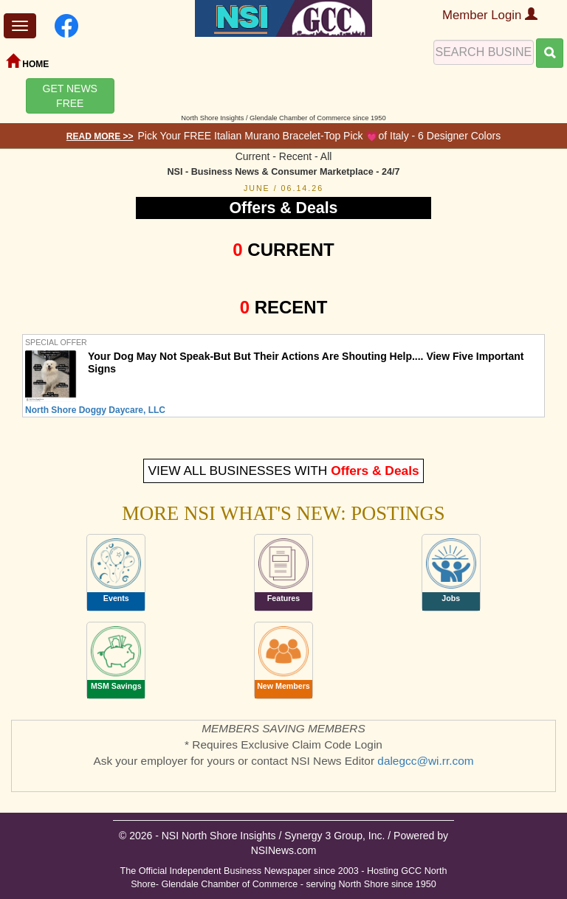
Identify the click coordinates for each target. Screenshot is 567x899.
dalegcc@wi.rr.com (425, 760)
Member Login (489, 15)
